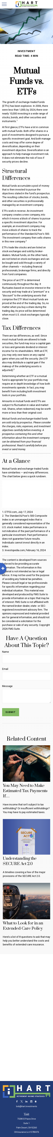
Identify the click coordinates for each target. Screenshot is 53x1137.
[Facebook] (17, 1101)
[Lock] (36, 1101)
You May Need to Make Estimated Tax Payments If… (25, 791)
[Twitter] (22, 1101)
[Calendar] (31, 1101)
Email (5, 668)
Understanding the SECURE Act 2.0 (20, 861)
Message (7, 686)
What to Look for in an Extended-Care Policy (23, 926)
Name (5, 651)
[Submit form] (10, 712)
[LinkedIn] (26, 1101)
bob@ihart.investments (26, 1106)
